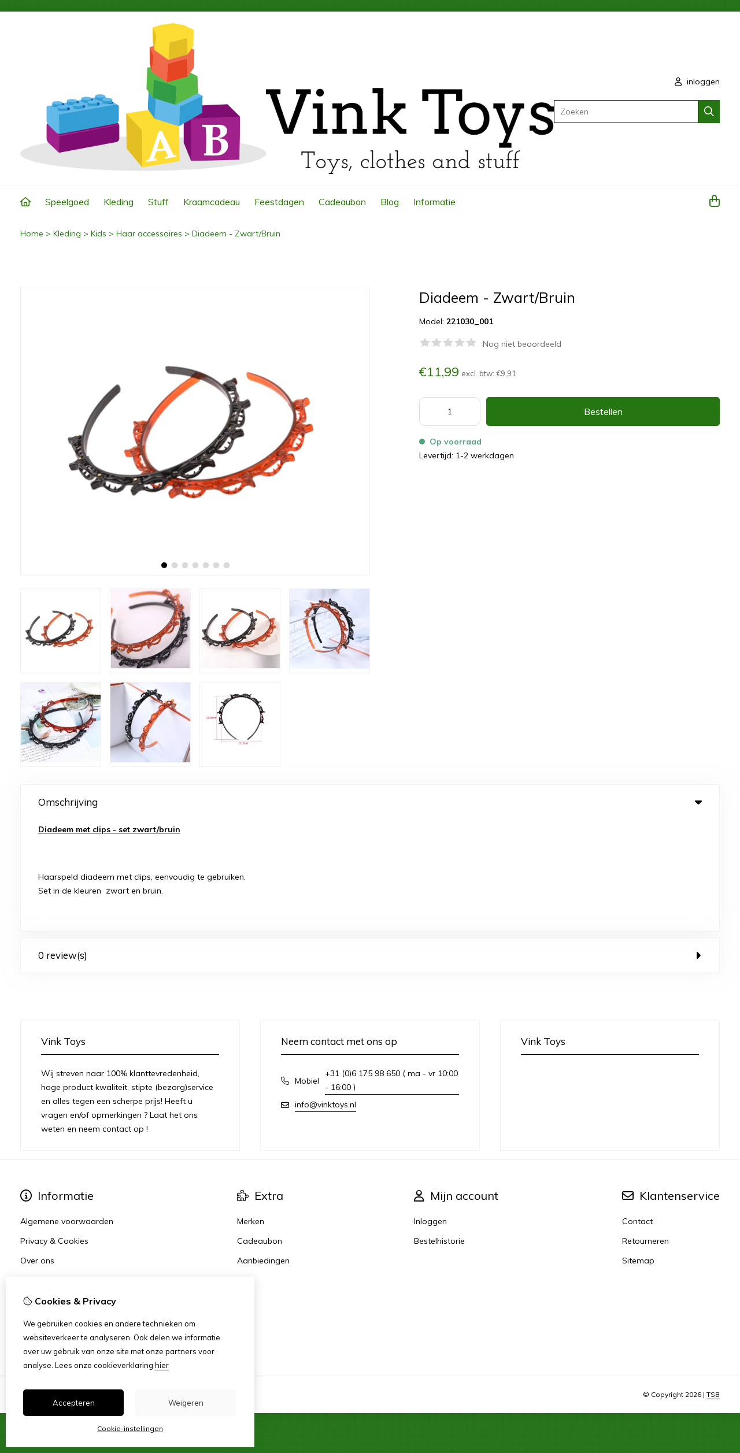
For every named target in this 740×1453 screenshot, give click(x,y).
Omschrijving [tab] (370, 802)
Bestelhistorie (439, 1129)
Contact (637, 1109)
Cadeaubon (342, 201)
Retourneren (645, 1129)
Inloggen (430, 1109)
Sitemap (638, 1149)
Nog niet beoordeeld (522, 344)
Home (31, 233)
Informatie (434, 201)
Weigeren (186, 1402)
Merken (250, 1109)
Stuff (158, 201)
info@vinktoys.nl (325, 993)
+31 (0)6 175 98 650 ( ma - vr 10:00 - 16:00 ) (391, 969)
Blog (389, 201)
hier (162, 1365)
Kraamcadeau (211, 201)
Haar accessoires (149, 233)
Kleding (118, 201)
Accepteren (74, 1402)
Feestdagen (279, 201)
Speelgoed (67, 201)
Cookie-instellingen (130, 1428)
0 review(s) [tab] (370, 843)
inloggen (697, 81)
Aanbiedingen (263, 1149)
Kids (98, 233)
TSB (713, 1282)
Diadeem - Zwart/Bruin (236, 233)
